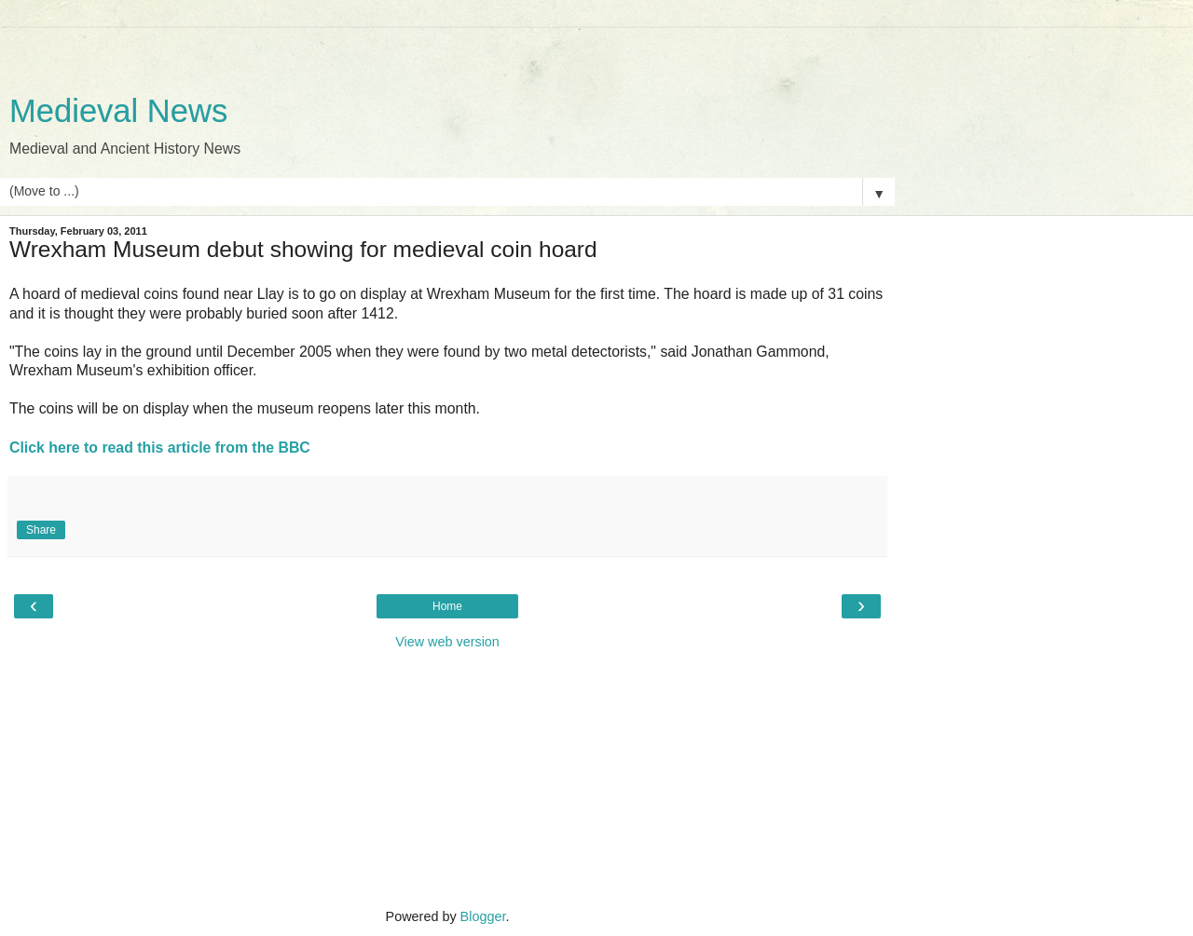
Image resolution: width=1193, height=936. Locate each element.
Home (447, 606)
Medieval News (118, 111)
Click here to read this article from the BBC (159, 447)
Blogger (483, 916)
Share (41, 529)
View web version (447, 641)
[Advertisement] (447, 51)
